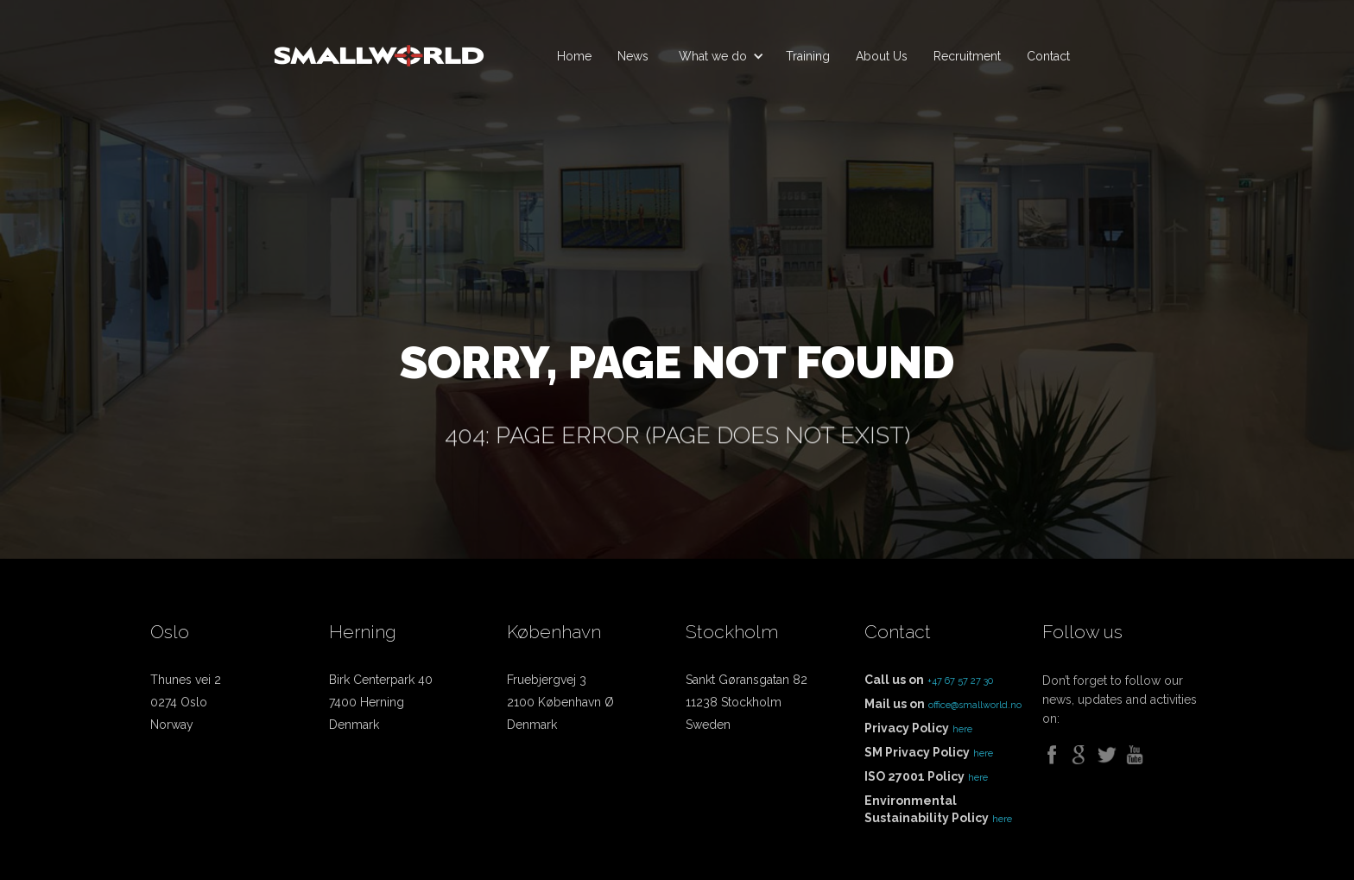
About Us (882, 56)
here (962, 729)
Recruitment (967, 56)
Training (808, 56)
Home (574, 56)
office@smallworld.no (975, 705)
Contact (1048, 56)
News (633, 56)
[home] (379, 48)
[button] (717, 56)
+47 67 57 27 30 (960, 681)
